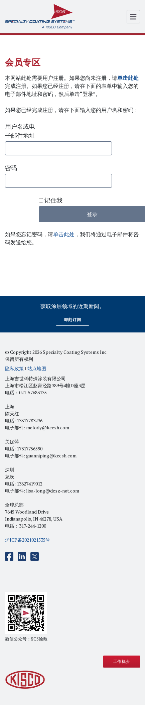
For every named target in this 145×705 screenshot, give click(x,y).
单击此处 (64, 234)
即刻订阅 (72, 319)
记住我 (50, 200)
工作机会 (121, 661)
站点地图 (36, 369)
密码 (11, 168)
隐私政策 (14, 369)
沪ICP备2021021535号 (27, 540)
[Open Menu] (133, 16)
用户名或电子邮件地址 (20, 130)
